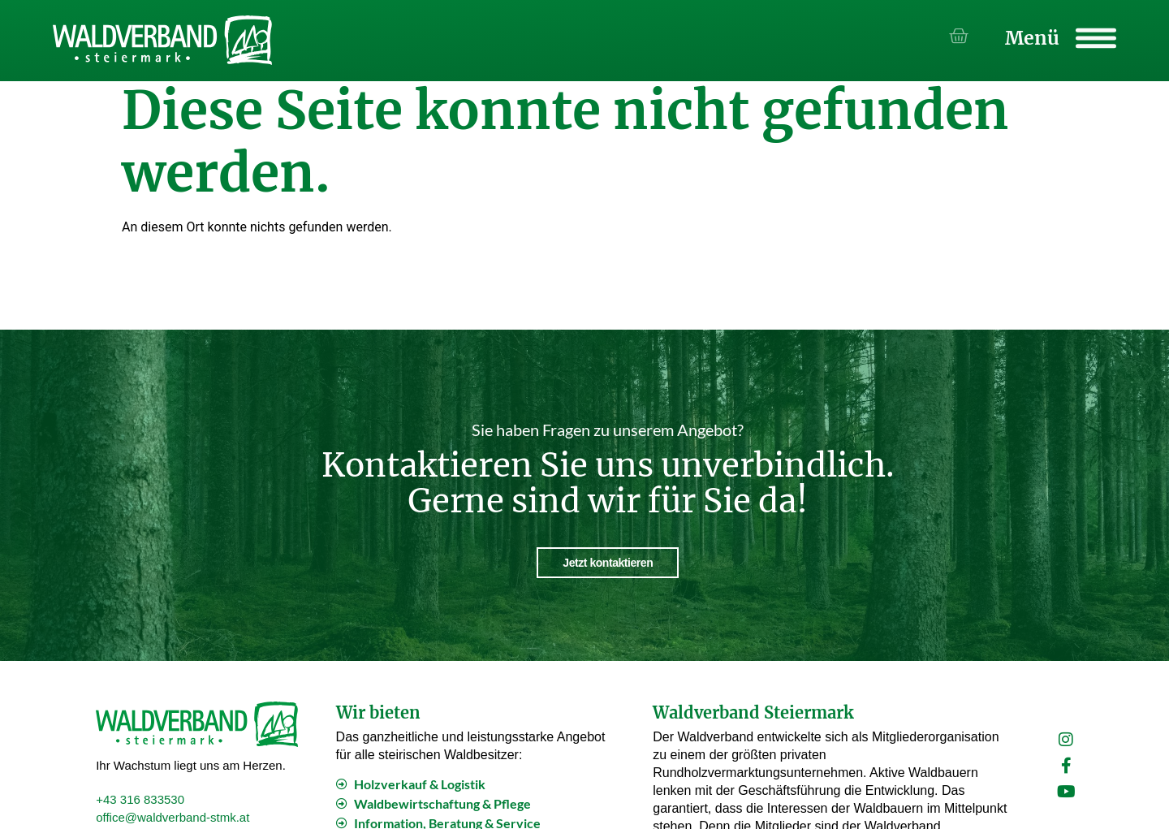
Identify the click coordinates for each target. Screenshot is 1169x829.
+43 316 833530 (140, 797)
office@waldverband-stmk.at (172, 815)
